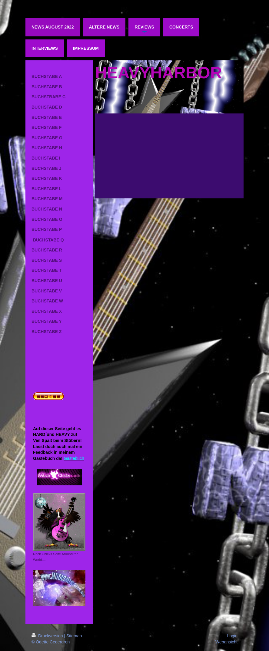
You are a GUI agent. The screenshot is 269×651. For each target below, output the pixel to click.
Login (232, 635)
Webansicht (226, 641)
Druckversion (48, 635)
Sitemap (74, 635)
